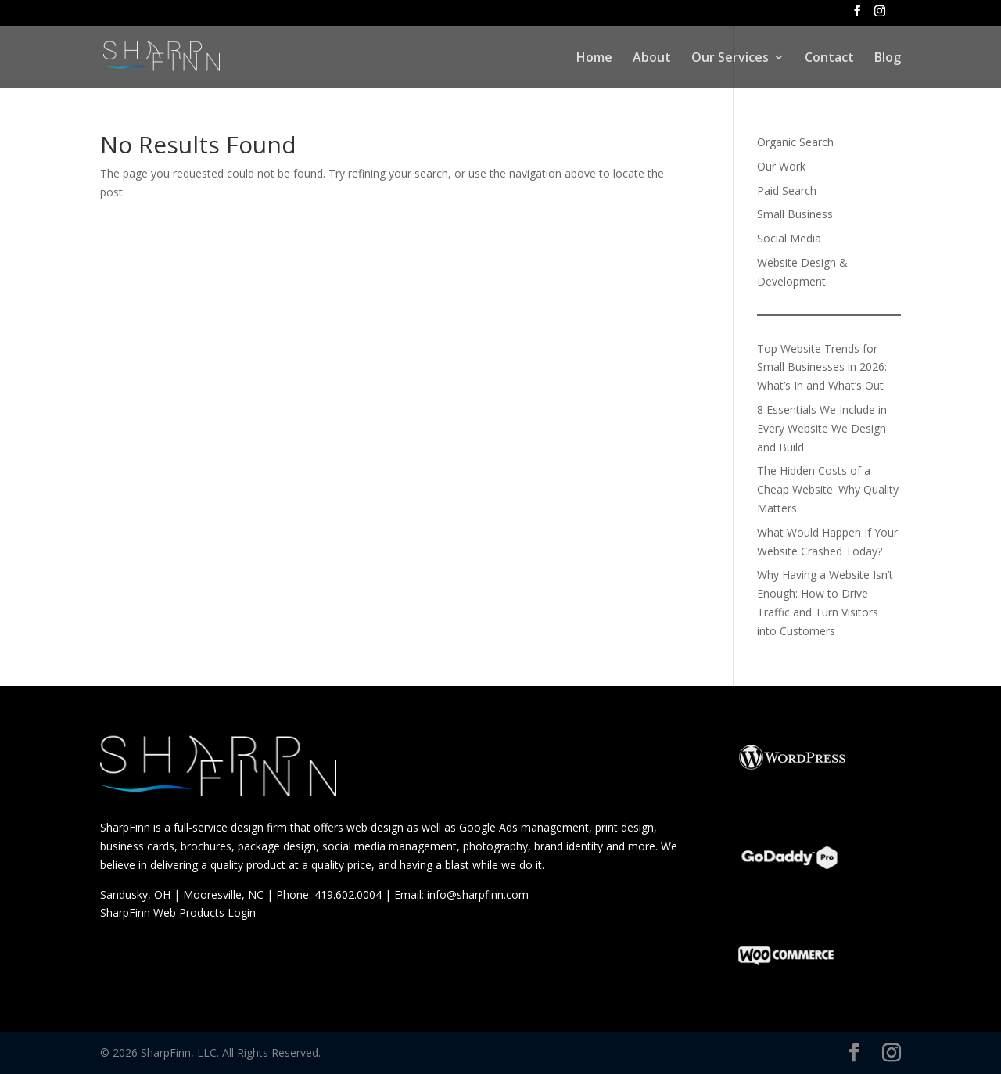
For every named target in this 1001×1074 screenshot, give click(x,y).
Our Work (781, 166)
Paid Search (786, 190)
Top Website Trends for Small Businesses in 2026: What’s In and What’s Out (822, 367)
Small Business (795, 214)
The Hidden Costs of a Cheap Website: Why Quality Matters (828, 489)
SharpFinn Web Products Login (179, 912)
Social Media (789, 238)
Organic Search (795, 142)
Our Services (730, 59)
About (652, 59)
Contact (829, 59)
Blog (887, 59)
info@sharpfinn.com (478, 894)
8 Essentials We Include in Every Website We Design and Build (822, 428)
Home (594, 59)
